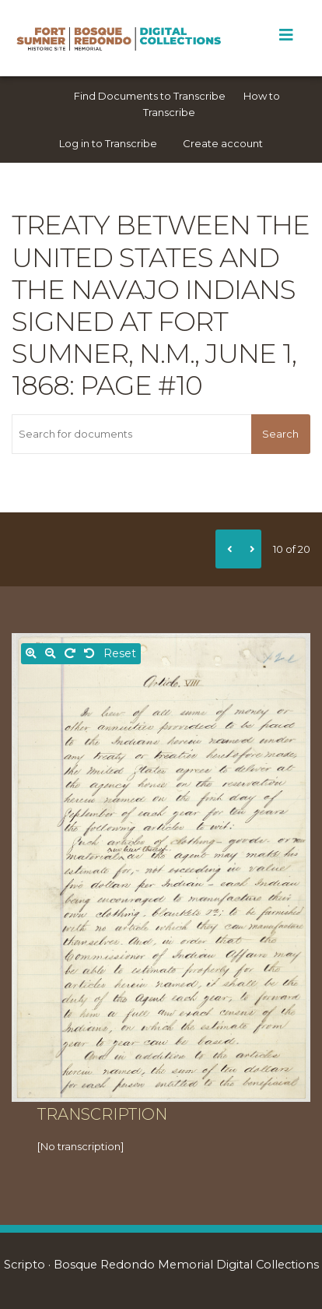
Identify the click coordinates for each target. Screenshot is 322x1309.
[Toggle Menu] (286, 35)
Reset (119, 653)
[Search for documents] (131, 433)
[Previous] (227, 549)
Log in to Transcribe (108, 143)
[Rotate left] (89, 653)
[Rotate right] (70, 653)
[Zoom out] (50, 653)
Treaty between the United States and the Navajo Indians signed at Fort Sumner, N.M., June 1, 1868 (161, 305)
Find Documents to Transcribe (150, 96)
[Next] (249, 549)
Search (280, 434)
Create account (223, 143)
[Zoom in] (31, 653)
